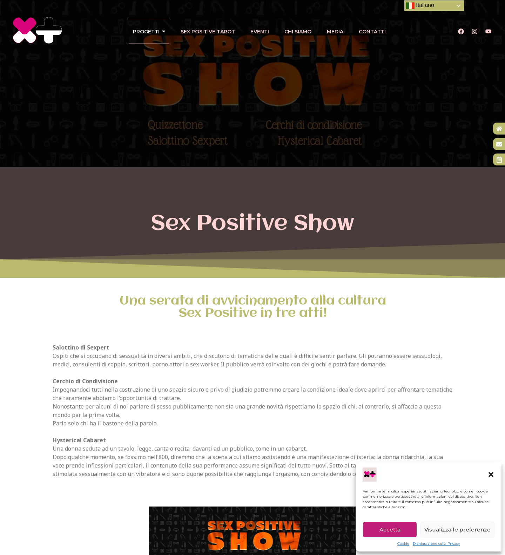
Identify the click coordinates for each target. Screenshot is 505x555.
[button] (490, 474)
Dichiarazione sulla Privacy (436, 543)
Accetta (389, 529)
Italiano (420, 5)
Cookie (403, 543)
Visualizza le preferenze (457, 529)
